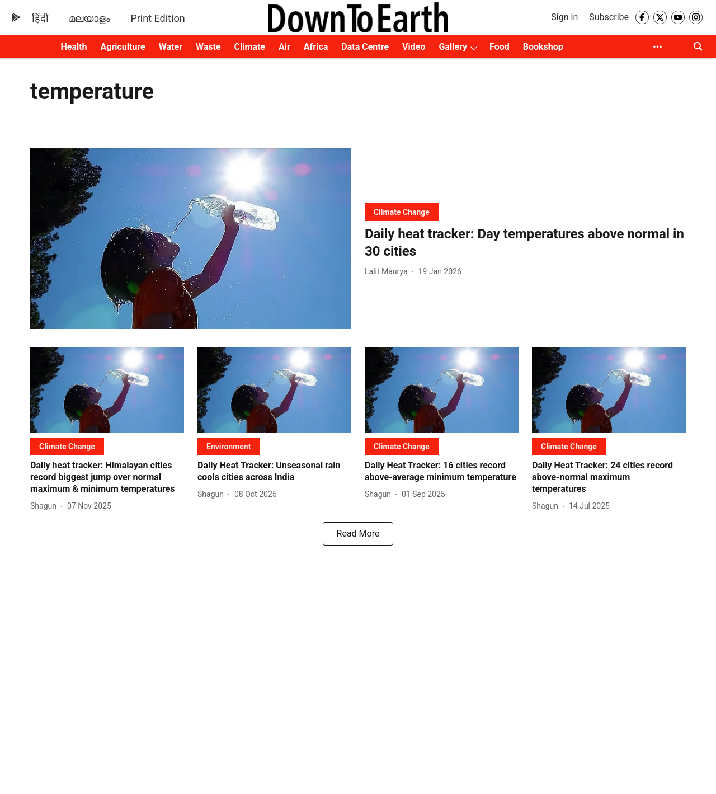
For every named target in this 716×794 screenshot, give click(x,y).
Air (284, 46)
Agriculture (123, 46)
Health (73, 46)
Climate (249, 46)
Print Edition (157, 18)
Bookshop (543, 46)
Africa (316, 46)
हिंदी (40, 18)
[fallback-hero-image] (190, 238)
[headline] (525, 242)
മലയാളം (89, 18)
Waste (208, 46)
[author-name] (388, 272)
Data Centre (365, 46)
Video (413, 46)
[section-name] (402, 211)
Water (170, 46)
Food (499, 46)
